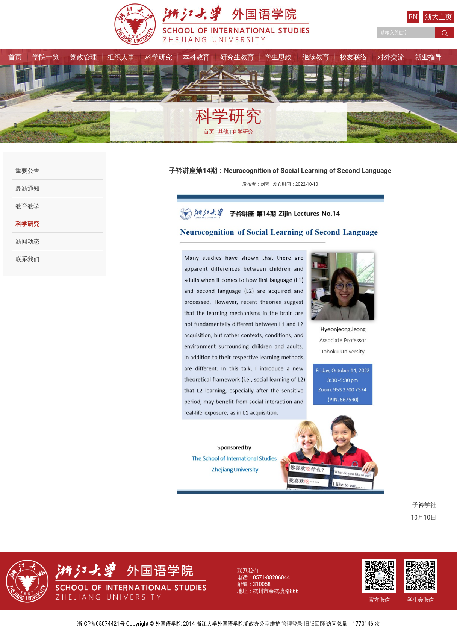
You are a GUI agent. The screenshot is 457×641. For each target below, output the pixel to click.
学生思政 (278, 57)
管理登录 (292, 624)
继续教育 (315, 57)
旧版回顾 (314, 624)
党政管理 (83, 57)
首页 (15, 57)
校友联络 (353, 57)
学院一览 (45, 57)
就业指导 (428, 57)
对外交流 (390, 57)
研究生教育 (237, 57)
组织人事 (121, 57)
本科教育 (196, 57)
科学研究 (158, 57)
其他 (223, 132)
